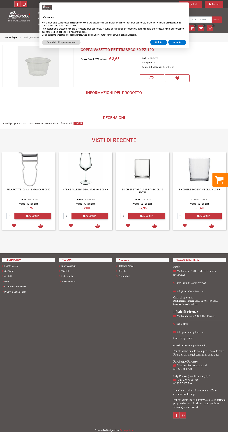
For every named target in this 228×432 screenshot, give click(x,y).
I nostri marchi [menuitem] (10, 266)
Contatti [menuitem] (7, 276)
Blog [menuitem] (5, 281)
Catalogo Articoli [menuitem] (125, 266)
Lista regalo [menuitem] (66, 276)
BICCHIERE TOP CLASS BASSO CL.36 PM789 (142, 191)
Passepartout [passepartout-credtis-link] (127, 430)
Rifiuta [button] (158, 42)
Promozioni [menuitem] (122, 276)
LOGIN (78, 123)
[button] (216, 19)
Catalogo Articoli (31, 37)
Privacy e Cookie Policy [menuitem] (14, 291)
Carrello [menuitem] (121, 271)
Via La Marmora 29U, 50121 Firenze (196, 315)
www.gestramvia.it (185, 407)
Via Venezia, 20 (187, 380)
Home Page (11, 37)
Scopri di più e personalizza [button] (61, 42)
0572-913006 (183, 283)
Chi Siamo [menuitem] (8, 271)
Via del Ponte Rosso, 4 (192, 365)
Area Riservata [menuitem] (67, 281)
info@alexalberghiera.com (190, 291)
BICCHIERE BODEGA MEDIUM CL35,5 (199, 189)
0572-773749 (199, 283)
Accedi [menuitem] (214, 4)
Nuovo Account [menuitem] (67, 266)
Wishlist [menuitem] (64, 271)
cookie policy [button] (70, 25)
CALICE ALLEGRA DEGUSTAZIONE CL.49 (85, 189)
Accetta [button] (177, 42)
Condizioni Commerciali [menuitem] (14, 286)
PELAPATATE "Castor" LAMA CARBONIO (28, 189)
